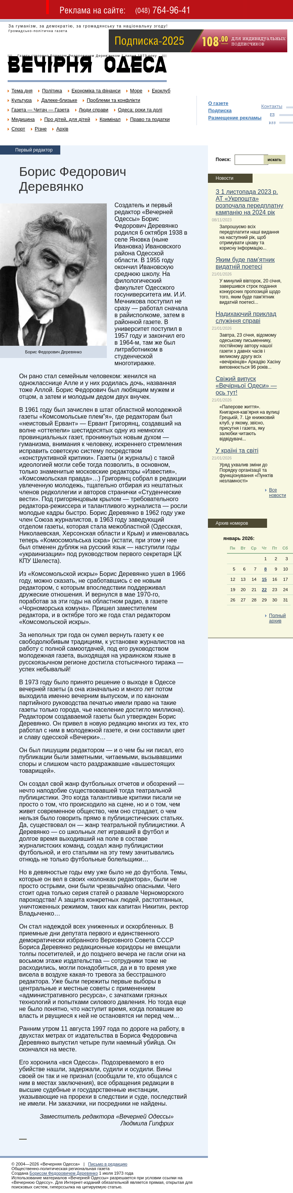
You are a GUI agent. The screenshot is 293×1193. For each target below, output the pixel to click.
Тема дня (21, 91)
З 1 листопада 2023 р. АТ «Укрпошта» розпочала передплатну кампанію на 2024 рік (249, 202)
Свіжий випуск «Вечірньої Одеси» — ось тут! (246, 386)
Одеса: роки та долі (140, 110)
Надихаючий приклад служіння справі (246, 317)
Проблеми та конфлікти (113, 100)
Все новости (277, 492)
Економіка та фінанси (96, 91)
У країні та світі (237, 450)
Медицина (23, 119)
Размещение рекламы (235, 118)
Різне (41, 129)
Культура (21, 100)
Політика (52, 91)
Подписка (220, 110)
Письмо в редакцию (107, 1164)
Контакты (271, 106)
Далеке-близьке (59, 100)
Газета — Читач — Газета (40, 110)
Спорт (18, 129)
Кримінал (110, 119)
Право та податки (150, 119)
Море (136, 91)
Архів (62, 129)
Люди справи (93, 110)
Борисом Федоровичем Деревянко (63, 1173)
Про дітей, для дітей (67, 119)
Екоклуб (161, 91)
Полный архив (277, 618)
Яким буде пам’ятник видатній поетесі (245, 263)
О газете (218, 103)
